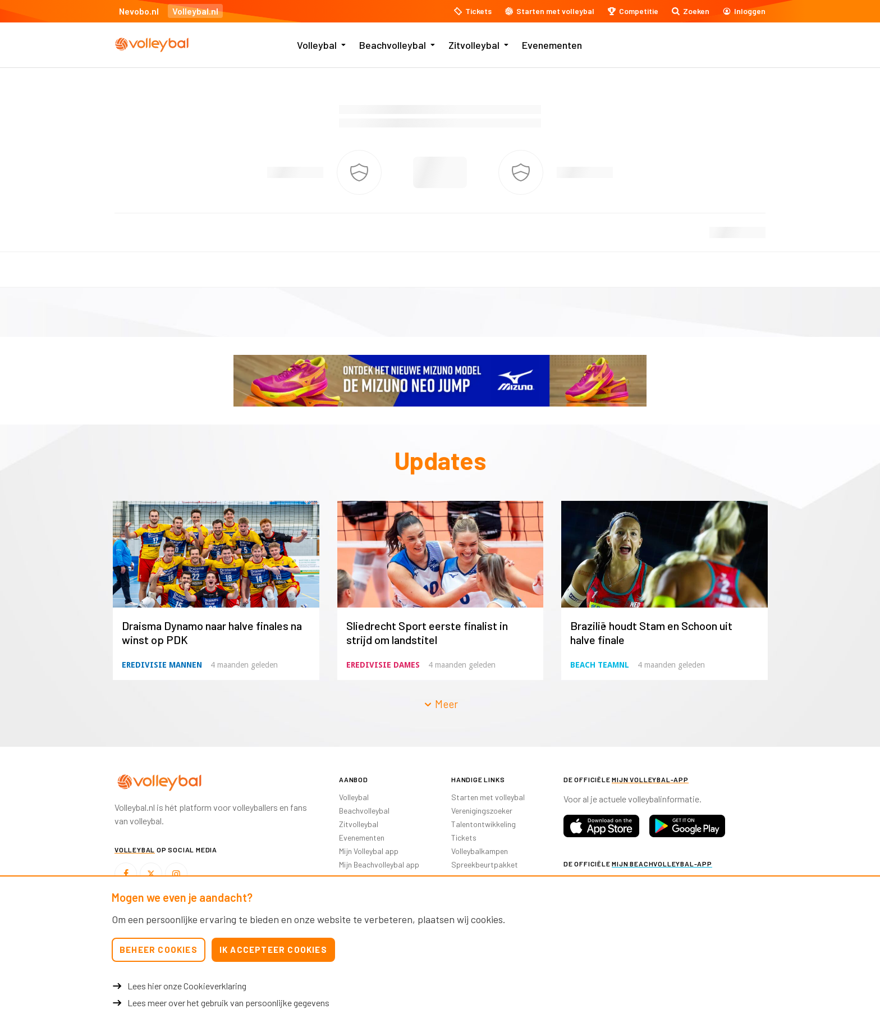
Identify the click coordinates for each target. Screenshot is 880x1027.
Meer (441, 703)
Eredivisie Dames (383, 664)
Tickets (463, 837)
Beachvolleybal (392, 45)
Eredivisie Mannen (162, 664)
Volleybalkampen (479, 851)
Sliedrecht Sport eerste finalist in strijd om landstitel (427, 632)
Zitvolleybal (473, 45)
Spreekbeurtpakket (484, 864)
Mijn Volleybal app (368, 851)
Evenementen (552, 45)
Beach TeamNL (599, 664)
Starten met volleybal (488, 797)
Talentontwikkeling (483, 824)
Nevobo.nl (139, 11)
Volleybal (317, 45)
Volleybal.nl (195, 11)
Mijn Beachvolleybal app (379, 864)
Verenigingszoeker (481, 810)
